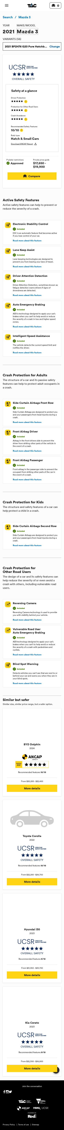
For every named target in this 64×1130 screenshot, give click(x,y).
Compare (32, 176)
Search (8, 17)
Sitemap (35, 1124)
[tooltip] (25, 101)
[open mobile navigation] (7, 5)
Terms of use (23, 1124)
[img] (23, 72)
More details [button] (32, 788)
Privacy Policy (9, 1124)
